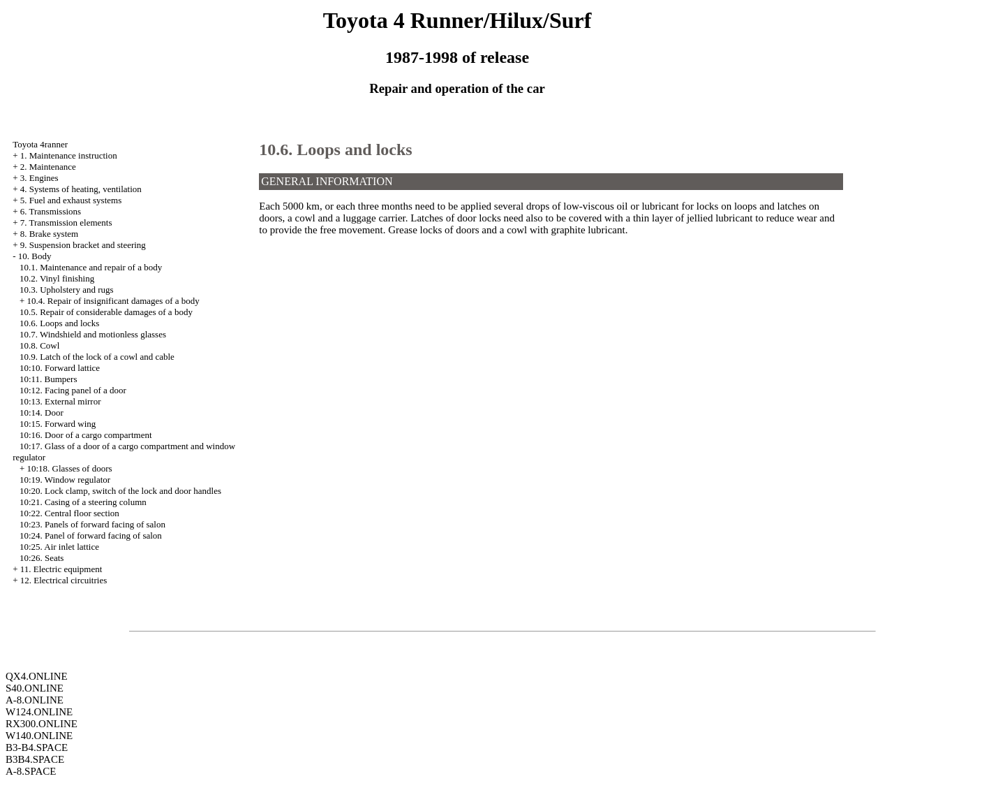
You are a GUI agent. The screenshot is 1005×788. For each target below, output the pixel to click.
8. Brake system (49, 233)
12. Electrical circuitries (63, 580)
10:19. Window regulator (65, 479)
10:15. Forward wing (58, 423)
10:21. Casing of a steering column (83, 502)
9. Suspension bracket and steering (83, 245)
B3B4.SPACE (35, 759)
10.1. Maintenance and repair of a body (91, 267)
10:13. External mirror (60, 401)
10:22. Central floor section (69, 513)
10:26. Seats (42, 558)
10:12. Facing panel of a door (73, 390)
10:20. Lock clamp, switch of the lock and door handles (120, 491)
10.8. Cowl (39, 345)
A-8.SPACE (31, 771)
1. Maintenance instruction (68, 155)
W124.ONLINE (39, 711)
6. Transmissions (50, 211)
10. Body (35, 256)
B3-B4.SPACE (37, 747)
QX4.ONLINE (37, 676)
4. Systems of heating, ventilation (81, 189)
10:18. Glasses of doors (69, 468)
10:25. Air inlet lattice (59, 546)
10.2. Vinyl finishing (57, 278)
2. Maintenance (48, 166)
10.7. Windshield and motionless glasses (93, 334)
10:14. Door (42, 412)
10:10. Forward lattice (60, 368)
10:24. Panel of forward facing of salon (91, 535)
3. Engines (39, 178)
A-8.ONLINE (35, 700)
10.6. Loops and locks (59, 323)
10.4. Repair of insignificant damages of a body (113, 301)
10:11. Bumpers (48, 379)
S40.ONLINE (35, 688)
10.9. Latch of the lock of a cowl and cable (97, 356)
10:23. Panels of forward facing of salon (92, 524)
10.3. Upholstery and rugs (67, 289)
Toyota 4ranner (40, 144)
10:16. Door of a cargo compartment (86, 435)
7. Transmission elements (66, 222)
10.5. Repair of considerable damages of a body (106, 312)
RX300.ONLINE (41, 723)
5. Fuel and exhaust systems (71, 200)
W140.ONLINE (39, 735)
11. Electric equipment (61, 569)
